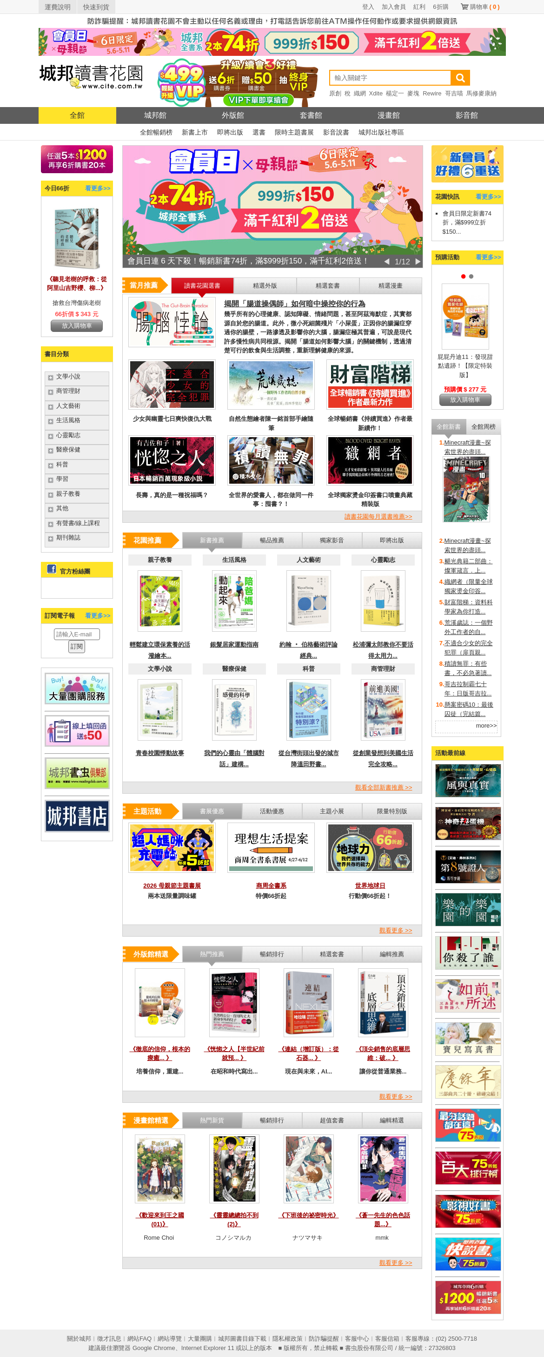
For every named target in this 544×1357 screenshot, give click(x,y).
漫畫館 (389, 115)
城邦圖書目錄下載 (242, 1338)
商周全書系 (271, 885)
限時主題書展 (294, 132)
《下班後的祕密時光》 (309, 1215)
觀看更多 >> (395, 930)
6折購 (440, 6)
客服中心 (357, 1338)
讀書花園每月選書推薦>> (378, 516)
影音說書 (336, 132)
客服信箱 (387, 1338)
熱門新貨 (212, 1120)
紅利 (419, 6)
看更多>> (97, 188)
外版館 (233, 115)
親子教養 (68, 493)
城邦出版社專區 (381, 132)
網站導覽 (170, 1338)
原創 (335, 93)
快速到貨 (96, 7)
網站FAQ (139, 1338)
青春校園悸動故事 (160, 752)
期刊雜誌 (68, 537)
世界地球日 (370, 885)
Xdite (376, 93)
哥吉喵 (454, 93)
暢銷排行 (272, 1120)
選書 (258, 132)
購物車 (485, 6)
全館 (77, 115)
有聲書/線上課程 (78, 523)
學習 (62, 478)
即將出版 (230, 132)
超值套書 (332, 1120)
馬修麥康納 (481, 93)
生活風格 (68, 420)
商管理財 (68, 390)
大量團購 (200, 1338)
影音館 (467, 115)
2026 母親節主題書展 (172, 885)
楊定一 (395, 93)
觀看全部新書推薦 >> (383, 787)
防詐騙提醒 (324, 1338)
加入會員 (394, 6)
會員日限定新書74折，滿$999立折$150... (467, 222)
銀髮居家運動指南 (234, 644)
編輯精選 (392, 1120)
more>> (486, 725)
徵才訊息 (109, 1338)
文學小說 (68, 376)
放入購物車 (77, 325)
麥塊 (413, 93)
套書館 (311, 115)
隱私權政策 (287, 1338)
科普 (62, 464)
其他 (62, 508)
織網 (360, 93)
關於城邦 (79, 1338)
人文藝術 (68, 405)
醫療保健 (68, 449)
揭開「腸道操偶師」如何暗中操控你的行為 (294, 304)
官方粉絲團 (75, 571)
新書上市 (195, 132)
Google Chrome (154, 1347)
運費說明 (58, 7)
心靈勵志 (68, 435)
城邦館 (155, 115)
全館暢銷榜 (156, 132)
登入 (368, 6)
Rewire (432, 93)
